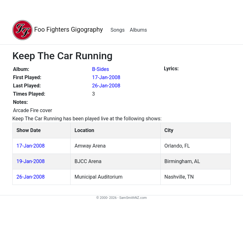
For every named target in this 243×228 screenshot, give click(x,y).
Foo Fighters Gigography (57, 30)
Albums (138, 30)
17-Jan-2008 (106, 77)
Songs (117, 30)
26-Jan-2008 (106, 86)
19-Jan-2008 (30, 161)
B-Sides (100, 69)
